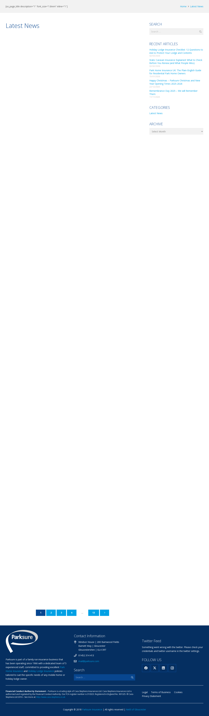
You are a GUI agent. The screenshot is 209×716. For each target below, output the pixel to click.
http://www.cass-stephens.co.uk (50, 697)
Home (183, 6)
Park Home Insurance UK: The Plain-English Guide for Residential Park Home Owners (175, 72)
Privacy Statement (151, 696)
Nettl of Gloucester (136, 709)
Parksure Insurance (92, 709)
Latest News (196, 6)
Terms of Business (161, 692)
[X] (155, 668)
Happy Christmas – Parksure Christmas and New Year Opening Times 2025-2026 (174, 82)
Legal (145, 692)
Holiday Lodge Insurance (41, 671)
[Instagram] (172, 668)
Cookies (178, 692)
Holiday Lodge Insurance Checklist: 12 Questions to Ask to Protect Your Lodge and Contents (176, 51)
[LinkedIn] (163, 668)
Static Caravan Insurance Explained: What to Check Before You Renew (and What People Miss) (175, 61)
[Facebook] (146, 668)
